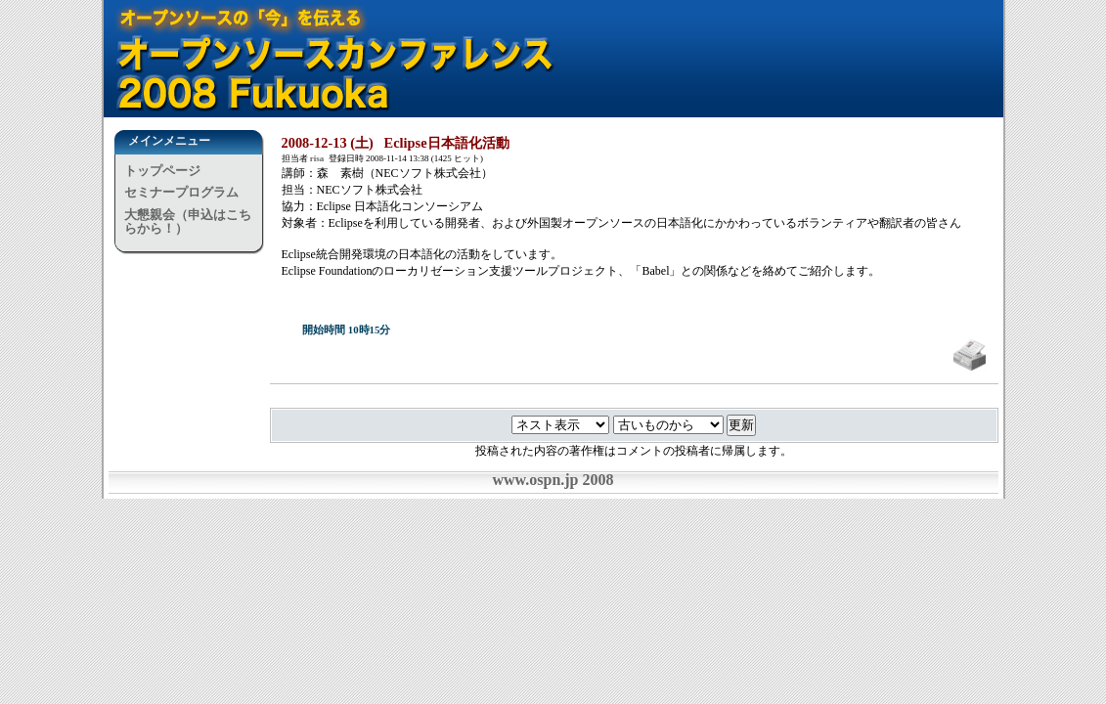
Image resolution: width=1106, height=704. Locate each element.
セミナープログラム (181, 192)
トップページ (162, 170)
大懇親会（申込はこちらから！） (187, 221)
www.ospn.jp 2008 (552, 479)
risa (317, 158)
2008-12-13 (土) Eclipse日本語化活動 (395, 143)
